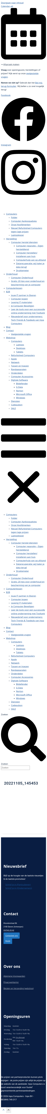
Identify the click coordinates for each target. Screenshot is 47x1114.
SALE (13, 408)
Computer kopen (19, 298)
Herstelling (11, 238)
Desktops (20, 348)
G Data (19, 387)
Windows (20, 397)
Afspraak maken (11, 64)
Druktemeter (22, 270)
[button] (23, 461)
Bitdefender (22, 383)
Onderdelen (17, 373)
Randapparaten (18, 369)
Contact (10, 330)
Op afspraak (20, 1037)
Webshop (10, 337)
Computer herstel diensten (24, 242)
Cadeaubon (16, 404)
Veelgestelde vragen (21, 334)
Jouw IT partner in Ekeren (23, 295)
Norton (19, 390)
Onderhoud (12, 274)
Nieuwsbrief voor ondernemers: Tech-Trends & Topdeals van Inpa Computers (27, 320)
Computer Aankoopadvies (24, 221)
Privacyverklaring (11, 982)
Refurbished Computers (23, 355)
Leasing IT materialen (21, 302)
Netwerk (15, 362)
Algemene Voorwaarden (14, 976)
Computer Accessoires (22, 376)
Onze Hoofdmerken (21, 224)
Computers (11, 213)
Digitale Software (19, 380)
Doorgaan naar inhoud (12, 2)
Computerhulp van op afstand (31, 259)
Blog (8, 327)
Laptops (20, 344)
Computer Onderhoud (22, 277)
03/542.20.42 (9, 930)
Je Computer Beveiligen (22, 305)
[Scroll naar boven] (3, 1110)
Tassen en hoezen (20, 365)
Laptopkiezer (17, 235)
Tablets (19, 351)
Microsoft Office (24, 394)
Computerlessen (14, 288)
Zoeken (4, 714)
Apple (14, 358)
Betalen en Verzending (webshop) (19, 988)
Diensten (15, 401)
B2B (8, 291)
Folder (14, 217)
